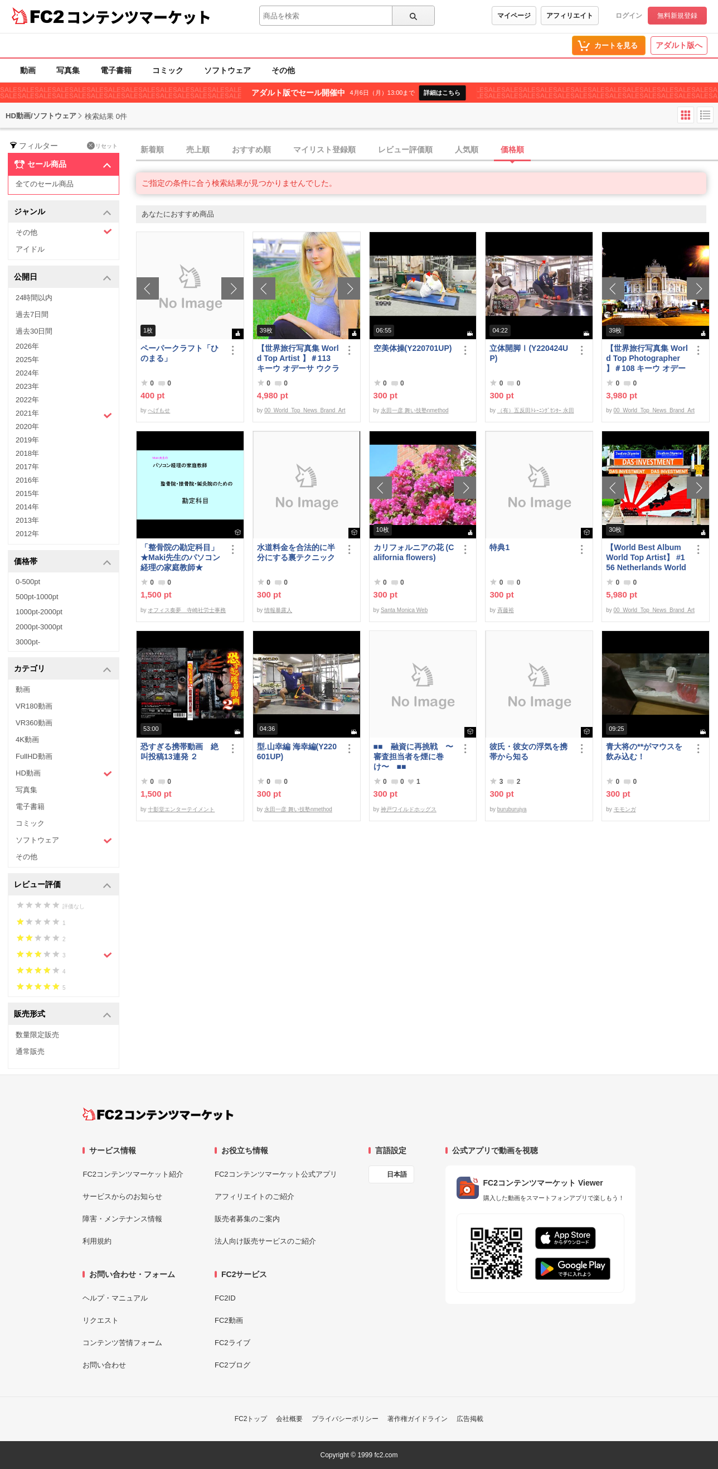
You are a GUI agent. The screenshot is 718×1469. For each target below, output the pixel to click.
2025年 (27, 359)
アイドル (30, 249)
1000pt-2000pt (39, 612)
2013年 (27, 520)
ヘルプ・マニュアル (115, 1298)
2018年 (27, 453)
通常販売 (30, 1051)
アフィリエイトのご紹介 (254, 1196)
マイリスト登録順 (324, 149)
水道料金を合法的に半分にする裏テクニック (296, 552)
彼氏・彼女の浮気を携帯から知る (528, 751)
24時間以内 (34, 297)
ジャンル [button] (62, 212)
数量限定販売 (37, 1034)
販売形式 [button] (62, 1014)
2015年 (27, 493)
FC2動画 (229, 1320)
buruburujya (512, 809)
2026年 (27, 346)
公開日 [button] (62, 277)
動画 (28, 70)
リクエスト (101, 1320)
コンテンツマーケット (138, 16)
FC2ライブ (232, 1342)
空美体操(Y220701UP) (412, 348)
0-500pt (28, 581)
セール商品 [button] (62, 164)
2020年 (27, 426)
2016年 (27, 480)
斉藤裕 (505, 610)
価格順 (512, 149)
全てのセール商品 (45, 184)
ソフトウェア (227, 70)
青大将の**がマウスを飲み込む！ (644, 751)
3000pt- (28, 642)
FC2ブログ (232, 1365)
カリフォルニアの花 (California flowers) (413, 552)
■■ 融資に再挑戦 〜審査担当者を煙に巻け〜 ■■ (413, 756)
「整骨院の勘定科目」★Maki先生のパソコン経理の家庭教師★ (180, 557)
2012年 (27, 533)
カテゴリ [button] (62, 669)
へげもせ (159, 410)
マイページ (514, 16)
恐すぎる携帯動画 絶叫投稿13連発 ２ (179, 751)
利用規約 (97, 1241)
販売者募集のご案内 (247, 1219)
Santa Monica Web (404, 610)
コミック (167, 70)
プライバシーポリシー (345, 1419)
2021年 (64, 414)
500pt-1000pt (37, 597)
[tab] (427, 150)
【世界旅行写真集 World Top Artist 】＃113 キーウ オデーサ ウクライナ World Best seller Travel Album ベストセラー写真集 (298, 358)
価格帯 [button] (62, 562)
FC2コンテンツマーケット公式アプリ (276, 1174)
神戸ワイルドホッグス (408, 809)
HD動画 (64, 773)
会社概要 (289, 1419)
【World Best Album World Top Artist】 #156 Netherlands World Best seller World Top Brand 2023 (646, 557)
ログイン (628, 16)
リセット (102, 146)
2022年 (27, 400)
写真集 (68, 70)
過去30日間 (34, 331)
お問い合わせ (104, 1365)
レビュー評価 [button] (62, 885)
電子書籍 (116, 70)
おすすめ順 (251, 149)
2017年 (27, 467)
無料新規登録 (677, 16)
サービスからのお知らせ (122, 1196)
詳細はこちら (442, 92)
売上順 (198, 149)
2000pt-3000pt (39, 627)
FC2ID (225, 1298)
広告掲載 (470, 1419)
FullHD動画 (34, 756)
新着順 (152, 149)
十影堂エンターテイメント (181, 809)
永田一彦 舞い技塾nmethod (415, 410)
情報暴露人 (278, 610)
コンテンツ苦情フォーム (122, 1342)
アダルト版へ (679, 45)
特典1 (499, 547)
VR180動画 (34, 706)
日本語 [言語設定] (397, 1174)
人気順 (466, 149)
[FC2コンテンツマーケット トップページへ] (158, 1114)
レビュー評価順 (405, 149)
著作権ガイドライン (417, 1419)
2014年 (27, 507)
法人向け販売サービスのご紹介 (265, 1241)
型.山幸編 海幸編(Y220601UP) (297, 751)
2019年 (27, 440)
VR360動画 (34, 723)
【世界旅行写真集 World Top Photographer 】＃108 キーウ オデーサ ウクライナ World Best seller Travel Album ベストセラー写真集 (647, 358)
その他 (283, 70)
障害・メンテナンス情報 (122, 1219)
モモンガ (625, 809)
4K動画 (27, 739)
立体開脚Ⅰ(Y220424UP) (528, 353)
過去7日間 (32, 314)
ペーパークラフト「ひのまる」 (179, 353)
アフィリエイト (569, 16)
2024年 (27, 373)
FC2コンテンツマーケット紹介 (133, 1174)
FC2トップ (251, 1419)
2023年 (27, 386)
